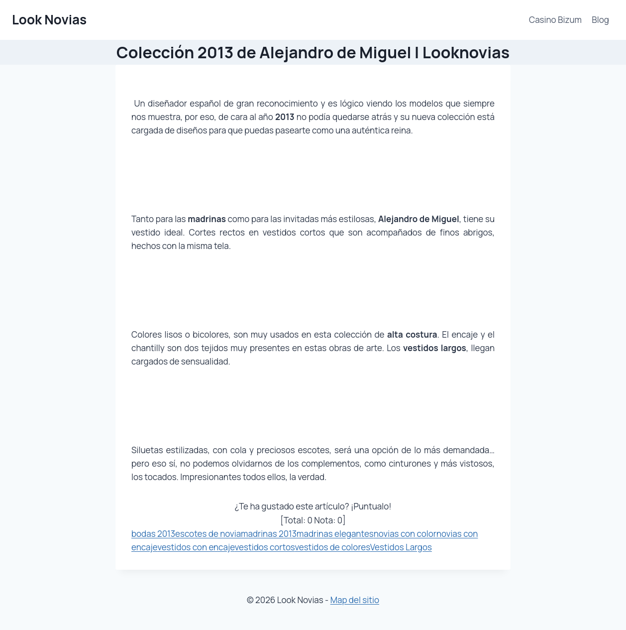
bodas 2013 (153, 533)
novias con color (405, 533)
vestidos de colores (332, 547)
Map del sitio (354, 600)
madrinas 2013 (269, 533)
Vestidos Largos (401, 547)
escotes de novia (208, 533)
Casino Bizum (555, 19)
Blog (600, 19)
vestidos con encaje (195, 547)
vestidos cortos (265, 547)
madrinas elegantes (335, 533)
